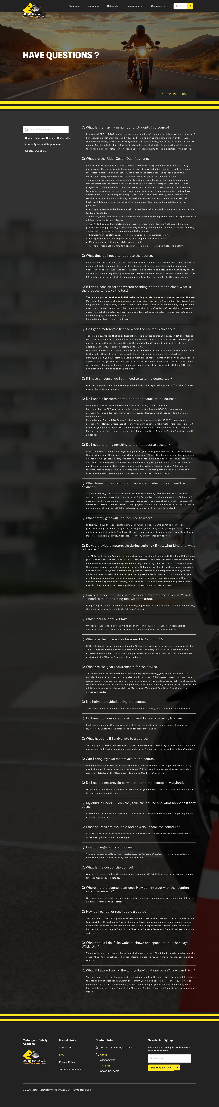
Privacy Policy (67, 1062)
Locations (93, 6)
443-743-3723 (107, 1060)
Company (158, 6)
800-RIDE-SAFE (109, 1071)
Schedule (112, 6)
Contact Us (65, 1048)
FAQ (61, 1055)
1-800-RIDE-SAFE (175, 94)
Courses (74, 6)
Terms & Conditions (70, 1069)
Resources (135, 6)
